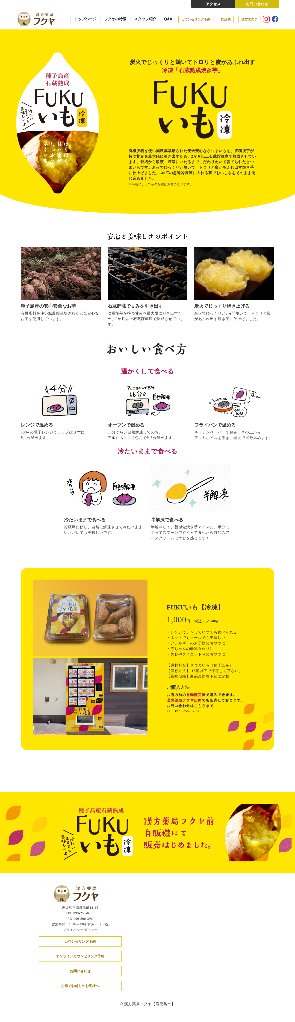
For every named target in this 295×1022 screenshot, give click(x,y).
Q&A (168, 19)
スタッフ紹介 (145, 19)
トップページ (85, 19)
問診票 (226, 19)
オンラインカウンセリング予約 (80, 956)
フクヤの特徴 (115, 19)
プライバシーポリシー (80, 930)
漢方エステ (249, 19)
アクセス (213, 4)
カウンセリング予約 (195, 19)
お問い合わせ (257, 4)
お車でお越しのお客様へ (80, 986)
